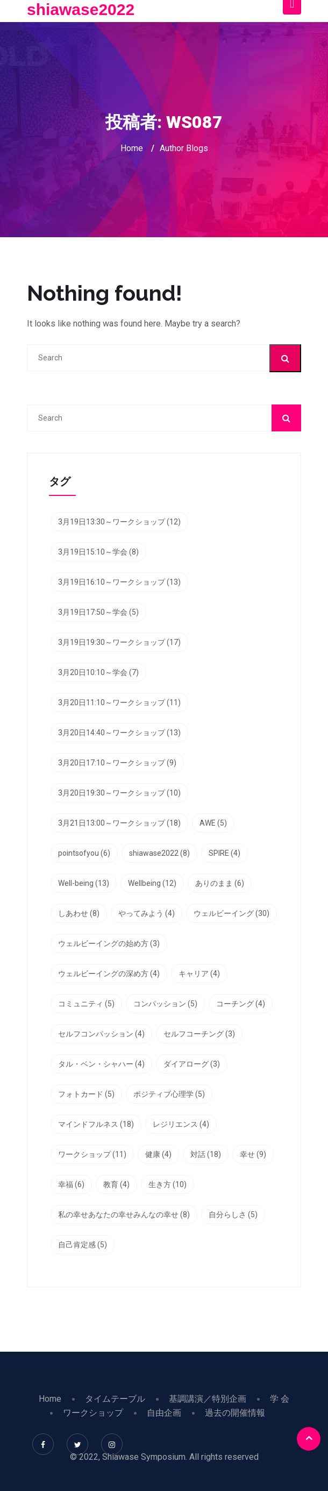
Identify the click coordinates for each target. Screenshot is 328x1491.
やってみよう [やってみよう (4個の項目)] (146, 913)
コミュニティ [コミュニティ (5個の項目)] (86, 1003)
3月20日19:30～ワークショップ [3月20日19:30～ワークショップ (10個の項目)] (119, 793)
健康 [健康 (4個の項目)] (158, 1154)
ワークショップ (93, 1413)
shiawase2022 (80, 9)
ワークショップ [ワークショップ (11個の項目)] (92, 1154)
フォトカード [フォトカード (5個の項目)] (86, 1094)
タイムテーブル (115, 1399)
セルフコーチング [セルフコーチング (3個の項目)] (199, 1034)
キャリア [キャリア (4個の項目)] (199, 973)
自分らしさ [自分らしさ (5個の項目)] (233, 1214)
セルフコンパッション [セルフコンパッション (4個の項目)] (101, 1034)
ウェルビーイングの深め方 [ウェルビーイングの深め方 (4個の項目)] (109, 973)
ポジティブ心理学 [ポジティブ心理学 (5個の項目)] (169, 1094)
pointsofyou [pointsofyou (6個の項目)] (84, 853)
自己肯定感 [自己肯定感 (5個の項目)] (82, 1244)
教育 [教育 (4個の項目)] (116, 1184)
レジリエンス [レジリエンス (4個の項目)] (181, 1124)
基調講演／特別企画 (207, 1399)
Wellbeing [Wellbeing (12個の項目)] (152, 883)
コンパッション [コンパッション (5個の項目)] (165, 1003)
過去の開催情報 (235, 1413)
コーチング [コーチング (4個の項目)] (240, 1003)
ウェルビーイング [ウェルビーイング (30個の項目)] (231, 913)
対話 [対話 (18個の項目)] (205, 1154)
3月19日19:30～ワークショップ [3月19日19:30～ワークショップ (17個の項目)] (119, 642)
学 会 (279, 1399)
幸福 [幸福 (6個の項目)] (71, 1184)
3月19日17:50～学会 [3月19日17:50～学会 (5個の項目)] (98, 612)
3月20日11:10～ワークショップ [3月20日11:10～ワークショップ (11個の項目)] (119, 702)
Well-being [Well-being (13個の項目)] (83, 883)
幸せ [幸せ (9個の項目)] (253, 1154)
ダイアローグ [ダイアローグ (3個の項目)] (191, 1064)
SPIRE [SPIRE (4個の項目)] (224, 853)
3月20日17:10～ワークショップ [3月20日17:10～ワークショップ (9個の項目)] (117, 762)
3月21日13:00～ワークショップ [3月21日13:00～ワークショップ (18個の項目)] (119, 823)
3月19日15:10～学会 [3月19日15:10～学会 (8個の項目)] (98, 552)
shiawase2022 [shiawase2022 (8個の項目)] (159, 853)
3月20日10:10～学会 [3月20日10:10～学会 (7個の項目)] (98, 672)
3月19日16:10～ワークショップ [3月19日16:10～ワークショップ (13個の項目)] (119, 582)
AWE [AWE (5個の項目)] (213, 823)
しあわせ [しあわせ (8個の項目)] (78, 913)
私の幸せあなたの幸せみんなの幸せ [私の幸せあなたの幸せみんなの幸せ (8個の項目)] (124, 1214)
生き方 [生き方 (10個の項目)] (167, 1184)
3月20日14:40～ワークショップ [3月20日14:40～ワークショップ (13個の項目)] (119, 732)
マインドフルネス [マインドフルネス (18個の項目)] (96, 1124)
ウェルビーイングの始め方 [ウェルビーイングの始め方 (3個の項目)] (109, 943)
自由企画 (164, 1413)
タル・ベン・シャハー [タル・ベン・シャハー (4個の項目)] (101, 1064)
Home (131, 148)
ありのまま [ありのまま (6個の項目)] (219, 883)
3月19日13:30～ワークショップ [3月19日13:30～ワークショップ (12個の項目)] (119, 521)
